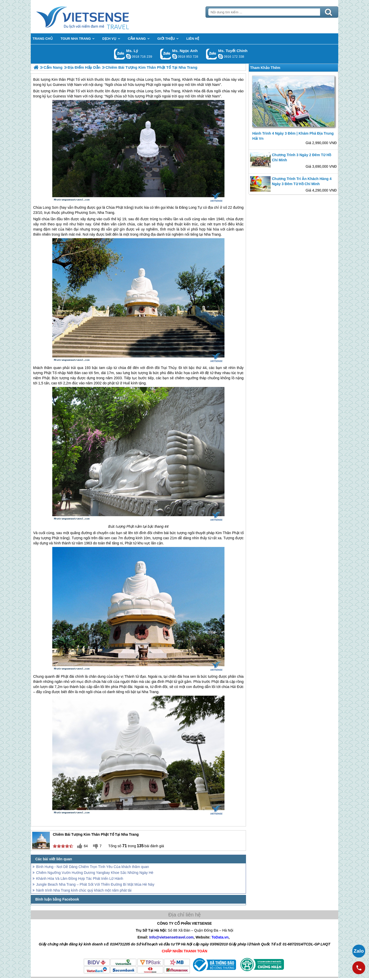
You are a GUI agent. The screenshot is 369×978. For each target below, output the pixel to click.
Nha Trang (171, 91)
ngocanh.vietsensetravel (174, 56)
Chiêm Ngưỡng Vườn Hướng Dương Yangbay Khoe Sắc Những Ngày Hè (94, 873)
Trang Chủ (95, 16)
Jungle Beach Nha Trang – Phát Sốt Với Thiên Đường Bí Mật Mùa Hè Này (95, 884)
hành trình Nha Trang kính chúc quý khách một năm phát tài (83, 890)
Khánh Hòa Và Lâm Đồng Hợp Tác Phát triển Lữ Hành (79, 878)
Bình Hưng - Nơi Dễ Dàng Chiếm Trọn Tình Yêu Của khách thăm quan (92, 867)
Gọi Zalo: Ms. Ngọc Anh (165, 54)
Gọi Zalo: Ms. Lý (119, 54)
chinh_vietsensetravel (220, 56)
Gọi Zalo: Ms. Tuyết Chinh (211, 54)
